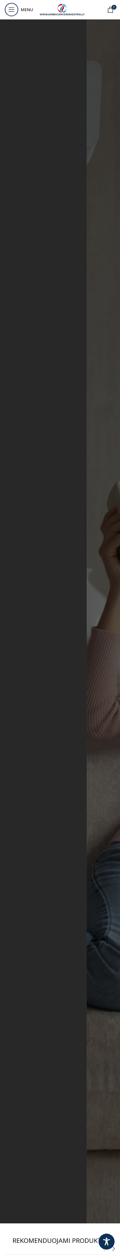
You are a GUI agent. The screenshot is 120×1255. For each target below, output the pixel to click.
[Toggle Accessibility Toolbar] (106, 1241)
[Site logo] (62, 9)
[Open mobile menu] (19, 9)
